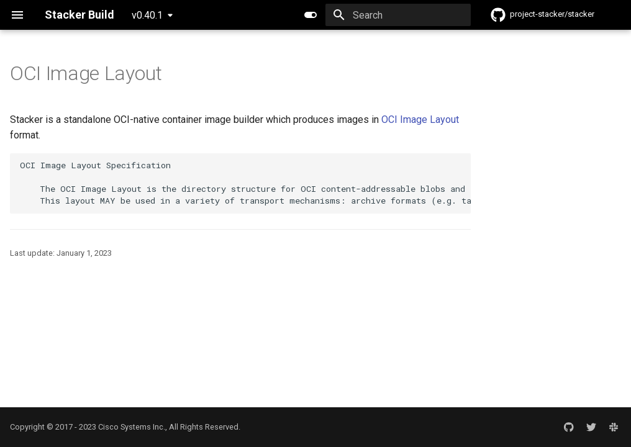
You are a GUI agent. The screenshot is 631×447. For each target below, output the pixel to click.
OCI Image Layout (420, 119)
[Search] (398, 15)
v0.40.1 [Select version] (147, 15)
